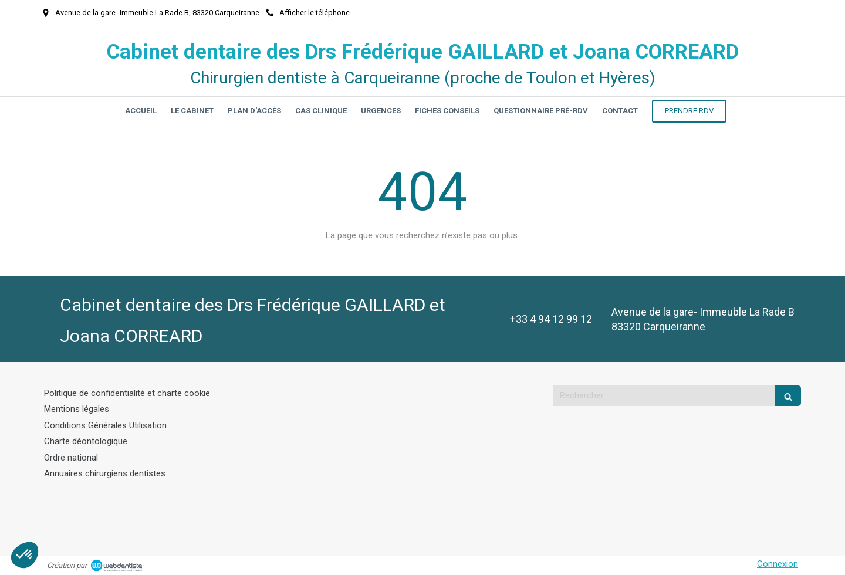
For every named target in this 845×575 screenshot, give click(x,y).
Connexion (777, 564)
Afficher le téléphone (314, 12)
